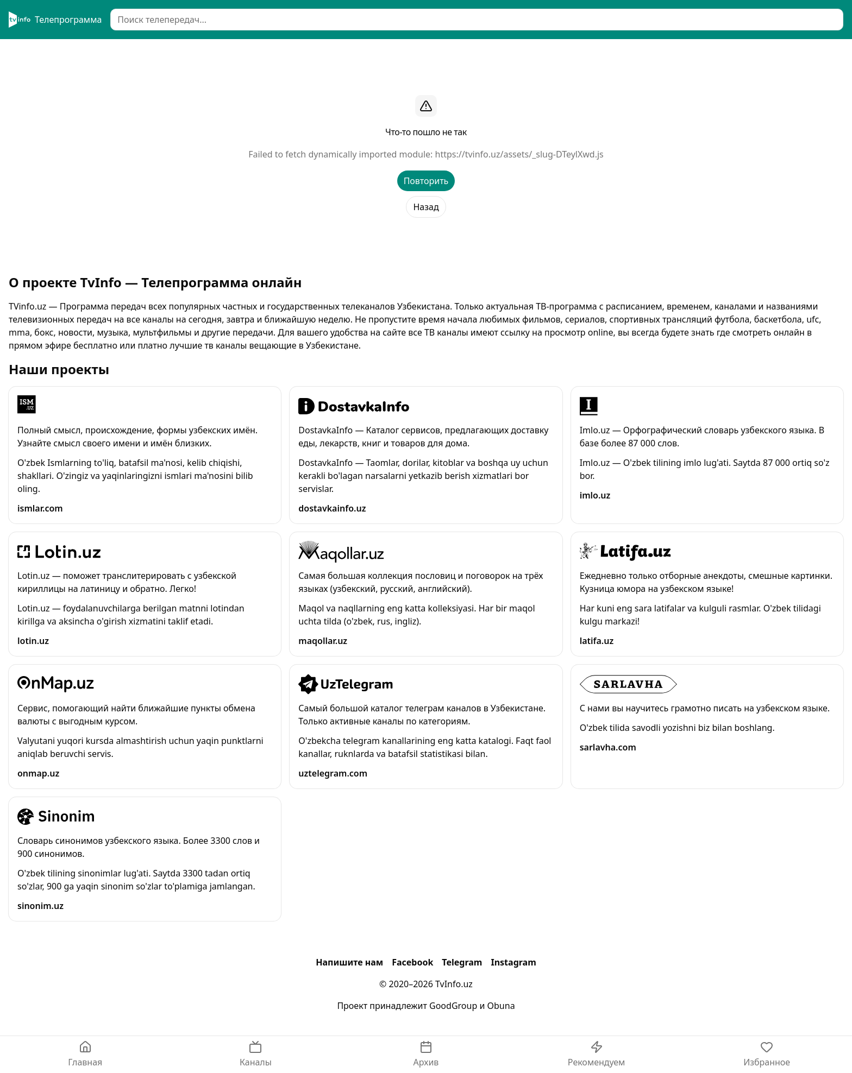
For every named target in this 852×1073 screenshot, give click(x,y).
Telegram (462, 962)
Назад (425, 207)
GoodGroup (453, 1006)
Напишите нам (349, 962)
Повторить (426, 181)
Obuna (501, 1006)
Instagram (513, 962)
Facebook (412, 962)
